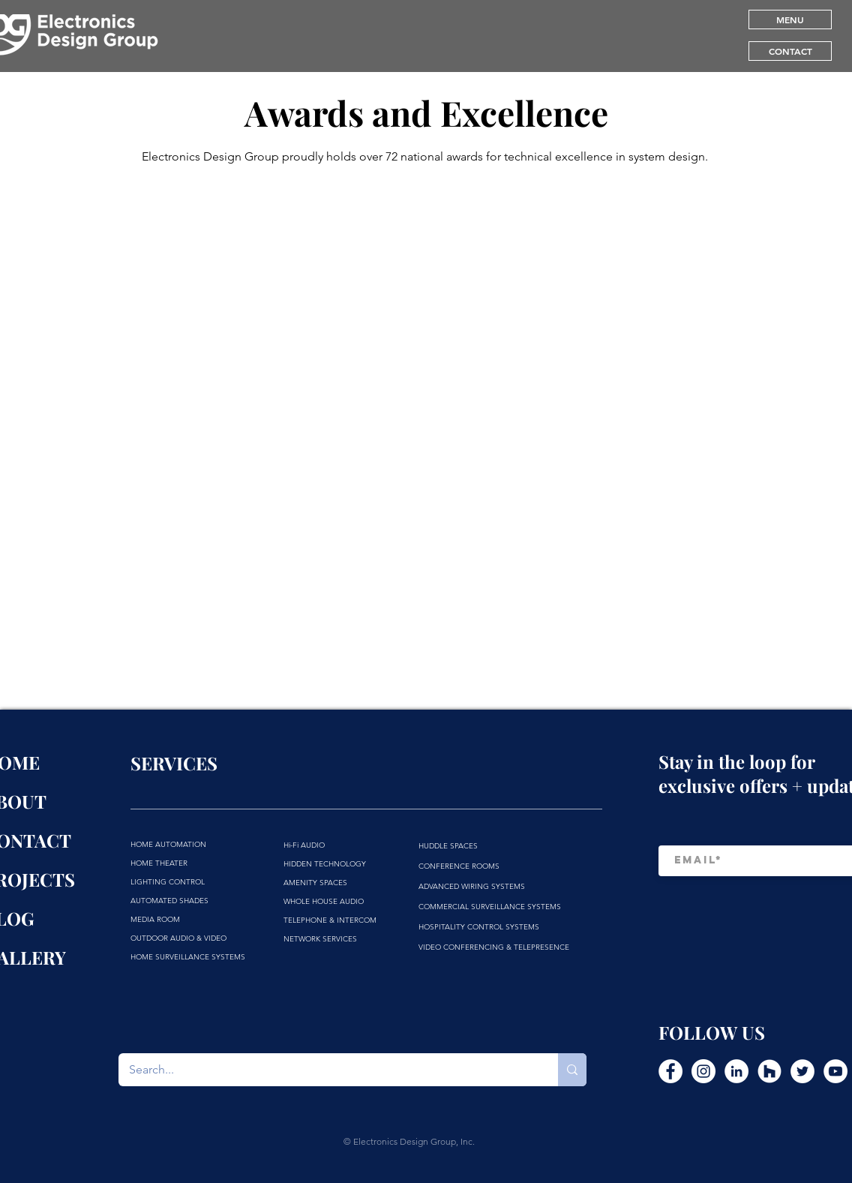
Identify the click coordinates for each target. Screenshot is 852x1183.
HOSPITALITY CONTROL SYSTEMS (478, 927)
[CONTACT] (790, 51)
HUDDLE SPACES (448, 846)
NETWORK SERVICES (320, 939)
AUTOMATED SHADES (169, 900)
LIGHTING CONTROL (167, 882)
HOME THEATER (159, 863)
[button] (790, 19)
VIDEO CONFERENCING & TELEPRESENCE (493, 947)
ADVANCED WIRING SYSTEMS (471, 886)
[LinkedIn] (736, 1071)
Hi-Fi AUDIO (304, 845)
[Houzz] (770, 1071)
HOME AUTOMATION (168, 844)
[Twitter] (802, 1071)
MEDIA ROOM (155, 919)
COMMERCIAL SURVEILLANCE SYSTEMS (489, 906)
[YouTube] (836, 1071)
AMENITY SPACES (315, 882)
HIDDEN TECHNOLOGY (325, 864)
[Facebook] (670, 1071)
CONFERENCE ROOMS (459, 866)
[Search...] (327, 1069)
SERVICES (174, 763)
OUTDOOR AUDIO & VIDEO (178, 938)
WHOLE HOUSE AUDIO (324, 901)
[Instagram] (704, 1071)
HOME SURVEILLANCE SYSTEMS (187, 957)
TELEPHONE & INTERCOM (330, 920)
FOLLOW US (711, 1032)
